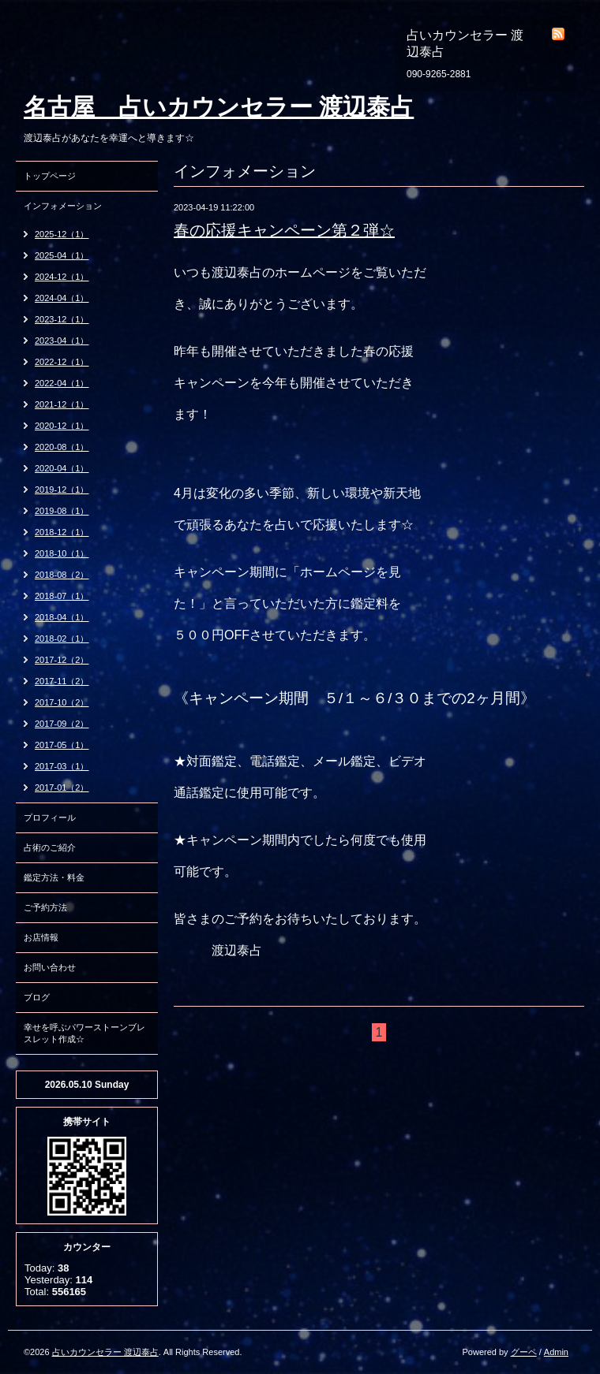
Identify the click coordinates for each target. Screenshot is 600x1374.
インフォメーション (63, 205)
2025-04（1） (62, 255)
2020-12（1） (62, 425)
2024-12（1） (62, 276)
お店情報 (41, 937)
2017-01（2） (62, 787)
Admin (556, 1352)
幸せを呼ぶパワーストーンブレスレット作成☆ (84, 1033)
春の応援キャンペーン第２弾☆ (284, 230)
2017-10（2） (62, 702)
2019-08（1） (62, 511)
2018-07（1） (62, 596)
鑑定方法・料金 (54, 877)
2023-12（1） (62, 319)
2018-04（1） (62, 617)
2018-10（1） (62, 553)
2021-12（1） (62, 404)
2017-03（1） (62, 766)
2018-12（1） (62, 532)
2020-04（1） (62, 468)
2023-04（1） (62, 340)
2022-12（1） (62, 362)
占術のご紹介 (50, 847)
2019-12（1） (62, 489)
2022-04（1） (62, 383)
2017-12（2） (62, 660)
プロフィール (50, 817)
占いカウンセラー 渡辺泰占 (105, 1352)
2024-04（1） (62, 298)
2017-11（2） (62, 681)
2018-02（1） (62, 638)
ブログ (37, 997)
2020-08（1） (62, 447)
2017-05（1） (62, 745)
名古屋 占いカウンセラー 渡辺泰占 (219, 107)
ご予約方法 (45, 907)
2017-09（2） (62, 723)
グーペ (524, 1352)
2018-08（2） (62, 574)
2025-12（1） (62, 234)
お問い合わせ (50, 967)
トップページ (50, 176)
